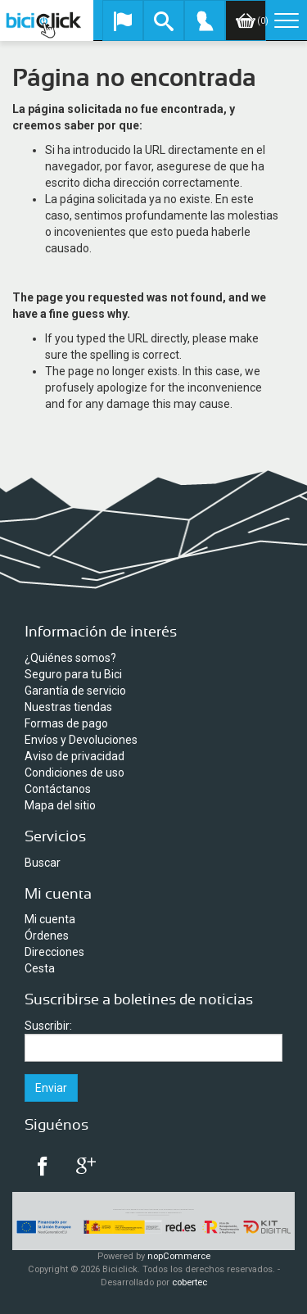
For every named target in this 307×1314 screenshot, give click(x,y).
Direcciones (54, 951)
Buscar (43, 862)
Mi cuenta (50, 919)
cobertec (189, 1282)
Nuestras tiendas (68, 707)
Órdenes (47, 935)
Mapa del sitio (60, 805)
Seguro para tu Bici (73, 674)
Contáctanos (58, 788)
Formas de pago (66, 723)
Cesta (40, 968)
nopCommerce (178, 1256)
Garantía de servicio (75, 690)
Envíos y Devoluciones (81, 739)
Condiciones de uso (74, 772)
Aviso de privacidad (74, 756)
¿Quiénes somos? (70, 657)
